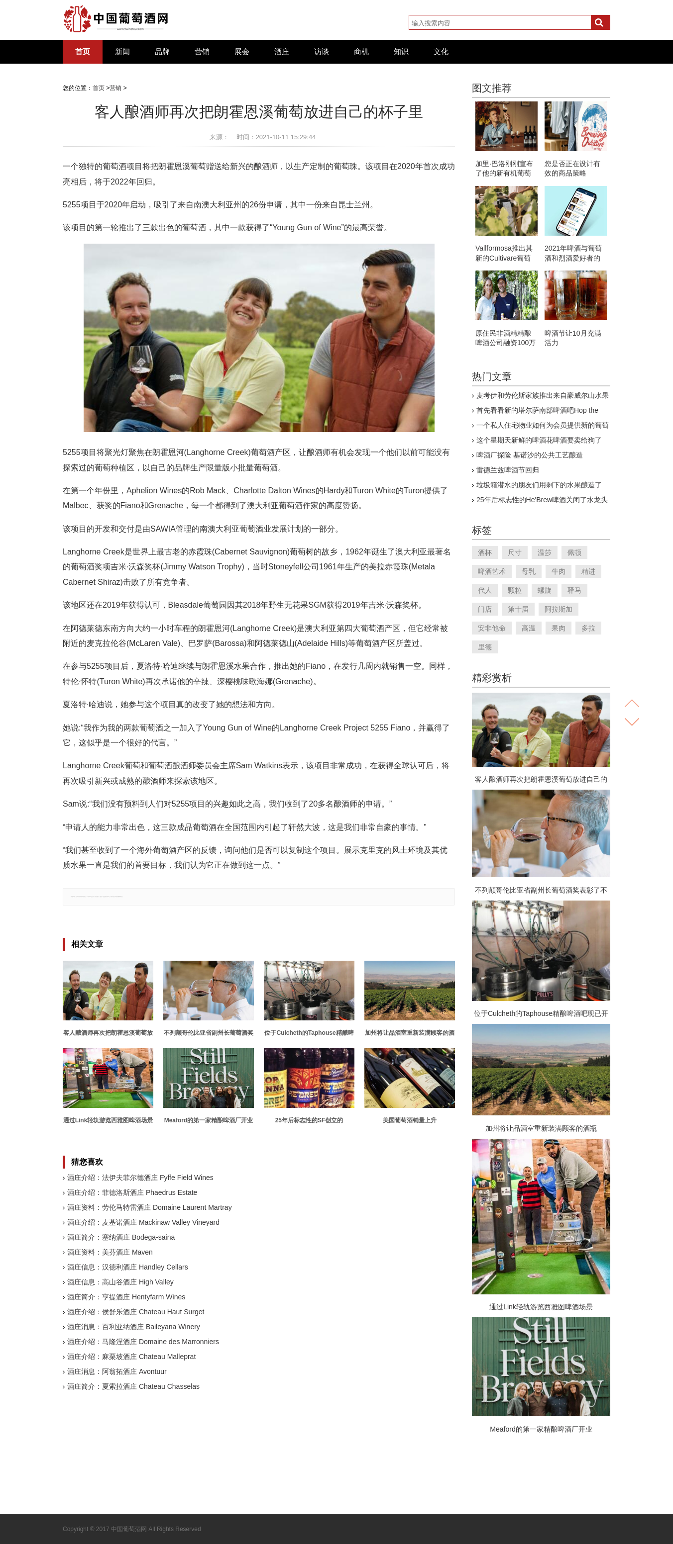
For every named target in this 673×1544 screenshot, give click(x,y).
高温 (529, 628)
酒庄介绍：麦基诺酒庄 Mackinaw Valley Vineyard (143, 1222)
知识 (401, 52)
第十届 (518, 609)
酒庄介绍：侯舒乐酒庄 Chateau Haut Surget (135, 1312)
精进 (588, 571)
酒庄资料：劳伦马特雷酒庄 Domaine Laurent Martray (149, 1207)
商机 (361, 52)
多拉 (588, 628)
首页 (82, 52)
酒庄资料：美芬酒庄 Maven (110, 1252)
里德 (485, 647)
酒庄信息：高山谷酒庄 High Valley (120, 1282)
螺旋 (545, 590)
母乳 (529, 571)
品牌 (162, 52)
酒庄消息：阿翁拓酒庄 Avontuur (117, 1371)
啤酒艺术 (492, 571)
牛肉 (558, 571)
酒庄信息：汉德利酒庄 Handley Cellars (127, 1267)
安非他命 (492, 628)
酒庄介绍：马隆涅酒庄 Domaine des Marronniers (143, 1342)
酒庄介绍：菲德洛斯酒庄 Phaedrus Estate (132, 1192)
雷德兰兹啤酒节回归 (507, 470)
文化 (441, 52)
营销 (202, 52)
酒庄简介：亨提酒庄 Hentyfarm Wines (126, 1297)
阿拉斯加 (558, 609)
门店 (485, 609)
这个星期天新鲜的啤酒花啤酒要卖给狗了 (539, 440)
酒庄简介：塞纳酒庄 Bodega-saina (121, 1237)
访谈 (321, 52)
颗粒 (515, 590)
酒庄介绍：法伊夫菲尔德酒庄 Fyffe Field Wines (140, 1177)
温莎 (545, 552)
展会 (241, 52)
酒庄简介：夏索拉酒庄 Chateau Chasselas (133, 1386)
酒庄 (281, 52)
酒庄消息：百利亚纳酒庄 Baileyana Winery (133, 1327)
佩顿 (574, 552)
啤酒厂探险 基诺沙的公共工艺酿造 (529, 455)
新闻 (122, 52)
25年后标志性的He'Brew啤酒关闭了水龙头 (542, 500)
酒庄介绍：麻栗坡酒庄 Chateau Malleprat (131, 1357)
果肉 (558, 628)
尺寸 (515, 552)
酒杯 (485, 552)
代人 (485, 590)
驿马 (574, 590)
